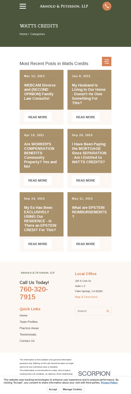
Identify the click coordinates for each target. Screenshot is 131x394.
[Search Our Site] (108, 311)
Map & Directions (86, 297)
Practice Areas (29, 328)
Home (23, 315)
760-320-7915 (34, 293)
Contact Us (27, 341)
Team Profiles (29, 321)
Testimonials (28, 334)
